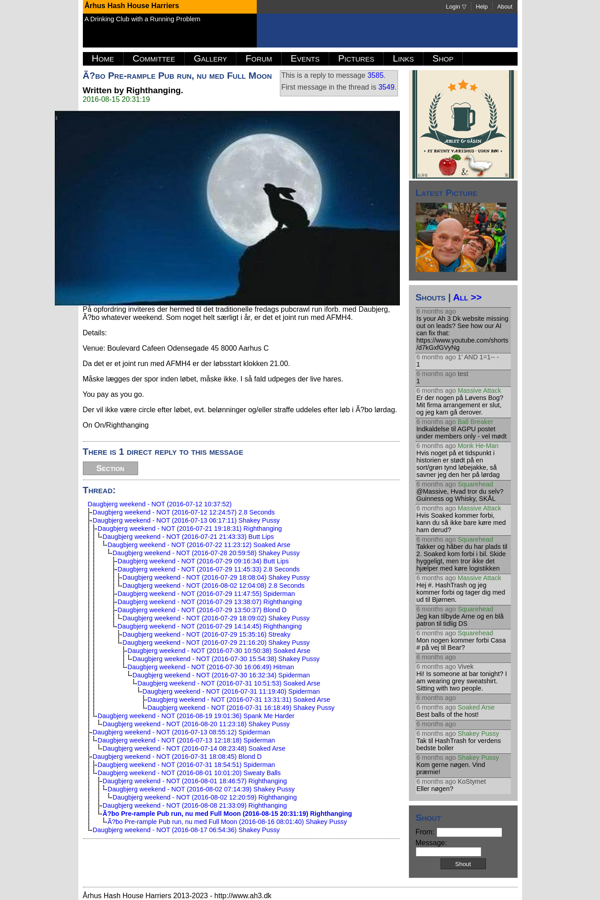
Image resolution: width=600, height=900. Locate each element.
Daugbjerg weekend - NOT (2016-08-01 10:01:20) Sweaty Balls (189, 772)
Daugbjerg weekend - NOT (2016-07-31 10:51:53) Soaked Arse (229, 683)
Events (305, 58)
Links (403, 58)
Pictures (356, 58)
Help (482, 6)
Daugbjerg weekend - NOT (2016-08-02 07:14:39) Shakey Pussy (201, 789)
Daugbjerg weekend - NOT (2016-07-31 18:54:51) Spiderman (186, 764)
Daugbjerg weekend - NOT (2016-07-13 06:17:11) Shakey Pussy (186, 520)
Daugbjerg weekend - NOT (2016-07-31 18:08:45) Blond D (177, 756)
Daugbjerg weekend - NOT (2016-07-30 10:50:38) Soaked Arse (219, 650)
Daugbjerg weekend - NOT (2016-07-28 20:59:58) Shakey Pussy (206, 553)
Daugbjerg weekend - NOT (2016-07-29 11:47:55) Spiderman (206, 593)
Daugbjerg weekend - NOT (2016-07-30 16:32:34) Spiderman (221, 675)
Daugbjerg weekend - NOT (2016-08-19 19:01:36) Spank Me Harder (196, 715)
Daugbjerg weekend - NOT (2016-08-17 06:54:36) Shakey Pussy (186, 829)
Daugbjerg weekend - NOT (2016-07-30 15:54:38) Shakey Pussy (226, 658)
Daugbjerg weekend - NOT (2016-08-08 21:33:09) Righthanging (195, 805)
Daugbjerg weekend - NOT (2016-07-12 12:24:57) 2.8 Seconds (184, 512)
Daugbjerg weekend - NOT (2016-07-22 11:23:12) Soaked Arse (199, 544)
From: (459, 832)
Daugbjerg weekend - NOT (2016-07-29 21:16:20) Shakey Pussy (216, 642)
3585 (375, 75)
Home (103, 58)
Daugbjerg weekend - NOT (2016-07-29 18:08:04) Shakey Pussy (216, 577)
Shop (442, 58)
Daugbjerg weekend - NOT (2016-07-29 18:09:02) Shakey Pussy (216, 618)
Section (110, 468)
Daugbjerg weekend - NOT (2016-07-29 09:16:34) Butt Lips (203, 561)
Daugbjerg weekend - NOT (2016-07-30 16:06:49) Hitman (211, 667)
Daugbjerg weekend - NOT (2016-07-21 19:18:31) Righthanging (190, 528)
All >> (467, 297)
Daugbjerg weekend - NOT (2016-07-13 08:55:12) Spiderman (181, 732)
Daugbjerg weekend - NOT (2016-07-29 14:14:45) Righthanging (210, 626)
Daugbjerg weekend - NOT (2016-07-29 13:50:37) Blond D (202, 610)
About (504, 6)
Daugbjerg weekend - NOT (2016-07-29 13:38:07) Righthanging (210, 601)
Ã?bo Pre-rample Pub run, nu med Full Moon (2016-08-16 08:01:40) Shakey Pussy (227, 821)
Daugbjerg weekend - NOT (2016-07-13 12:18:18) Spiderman (186, 740)
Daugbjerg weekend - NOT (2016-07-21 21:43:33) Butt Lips (188, 536)
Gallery (210, 58)
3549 (386, 87)
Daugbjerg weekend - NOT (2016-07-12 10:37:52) (160, 504)
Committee (154, 58)
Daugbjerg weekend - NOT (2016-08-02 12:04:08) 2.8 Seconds (214, 585)
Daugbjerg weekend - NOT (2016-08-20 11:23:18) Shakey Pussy (196, 724)
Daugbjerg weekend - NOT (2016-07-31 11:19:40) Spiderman (231, 691)
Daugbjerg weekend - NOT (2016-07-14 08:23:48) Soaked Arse (194, 748)
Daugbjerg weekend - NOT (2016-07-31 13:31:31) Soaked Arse (239, 699)
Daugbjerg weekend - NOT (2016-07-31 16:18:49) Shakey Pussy (241, 707)
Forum (258, 58)
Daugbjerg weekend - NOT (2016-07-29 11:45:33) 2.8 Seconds (209, 569)
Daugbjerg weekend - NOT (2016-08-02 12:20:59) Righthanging (205, 797)
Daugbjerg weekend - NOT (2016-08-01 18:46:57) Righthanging (195, 781)
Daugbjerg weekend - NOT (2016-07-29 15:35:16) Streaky (207, 634)
